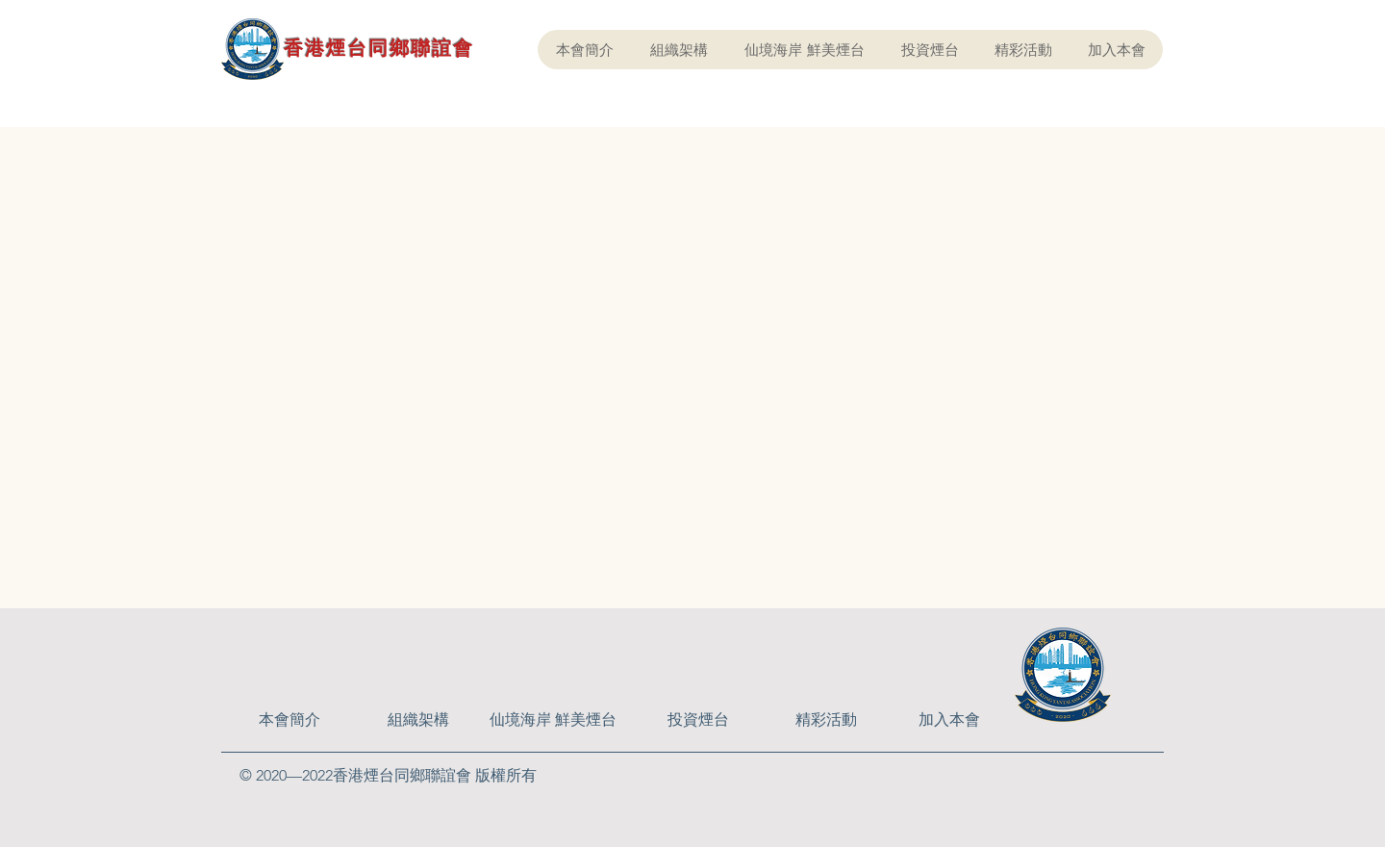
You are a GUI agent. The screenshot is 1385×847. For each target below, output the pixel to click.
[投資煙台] (698, 720)
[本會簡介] (289, 720)
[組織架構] (418, 720)
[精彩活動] (826, 720)
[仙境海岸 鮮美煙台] (553, 720)
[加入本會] (949, 720)
